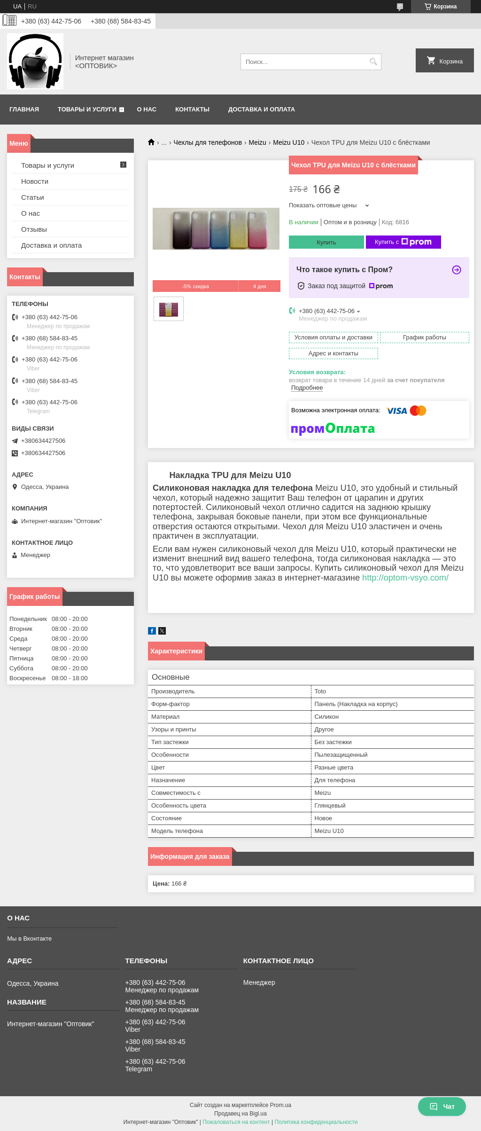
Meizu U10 (288, 142)
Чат (442, 1106)
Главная (24, 109)
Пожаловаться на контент (236, 1122)
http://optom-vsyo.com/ (405, 577)
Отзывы (34, 229)
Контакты (192, 109)
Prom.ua (280, 1105)
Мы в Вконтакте (29, 938)
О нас (147, 109)
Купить (326, 242)
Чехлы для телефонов (208, 142)
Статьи (32, 197)
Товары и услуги (87, 109)
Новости (34, 181)
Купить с (403, 242)
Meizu (257, 142)
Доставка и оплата (261, 109)
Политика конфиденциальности (315, 1122)
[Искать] (373, 62)
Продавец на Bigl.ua (240, 1113)
